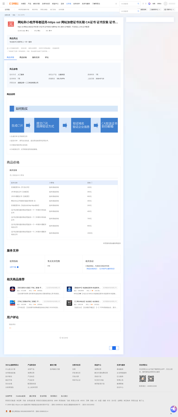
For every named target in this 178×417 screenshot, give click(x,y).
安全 (14, 15)
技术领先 (8, 376)
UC (96, 400)
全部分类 (7, 15)
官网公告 (120, 380)
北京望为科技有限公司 (53, 288)
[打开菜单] (3, 3)
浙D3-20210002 (88, 405)
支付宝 (113, 400)
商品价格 (23, 57)
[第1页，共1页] (114, 348)
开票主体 (13, 83)
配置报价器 (32, 384)
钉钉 (108, 400)
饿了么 (141, 400)
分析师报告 (9, 387)
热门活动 (53, 9)
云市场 (68, 4)
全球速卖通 (31, 400)
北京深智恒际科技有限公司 (52, 301)
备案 (154, 3)
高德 (92, 400)
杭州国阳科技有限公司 (110, 301)
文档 (74, 369)
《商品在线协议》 (91, 269)
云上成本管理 (33, 387)
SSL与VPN (21, 15)
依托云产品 (53, 74)
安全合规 (8, 384)
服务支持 (36, 57)
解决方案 (36, 4)
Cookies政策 (20, 396)
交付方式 (13, 74)
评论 (47, 57)
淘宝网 (18, 400)
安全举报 (43, 396)
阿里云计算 (75, 400)
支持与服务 (86, 4)
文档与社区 (46, 4)
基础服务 (120, 369)
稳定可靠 (8, 380)
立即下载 (14, 267)
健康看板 (120, 384)
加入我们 (64, 396)
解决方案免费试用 (101, 373)
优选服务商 (55, 48)
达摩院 (120, 400)
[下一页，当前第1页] (117, 348)
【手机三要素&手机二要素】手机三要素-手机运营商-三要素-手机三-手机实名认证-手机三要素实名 (29, 301)
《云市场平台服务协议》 (107, 269)
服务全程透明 (32, 48)
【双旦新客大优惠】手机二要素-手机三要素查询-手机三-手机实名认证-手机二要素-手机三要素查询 (30, 288)
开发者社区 (76, 373)
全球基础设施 (10, 373)
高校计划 (98, 376)
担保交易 (23, 48)
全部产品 (31, 369)
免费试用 (31, 373)
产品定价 (31, 380)
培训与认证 (76, 380)
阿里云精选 (44, 9)
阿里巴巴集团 (10, 400)
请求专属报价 (158, 90)
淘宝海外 (127, 400)
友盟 (99, 400)
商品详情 (10, 57)
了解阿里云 (96, 4)
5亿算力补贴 (99, 380)
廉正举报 (32, 396)
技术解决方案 (55, 369)
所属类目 (52, 78)
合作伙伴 (76, 4)
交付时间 (13, 78)
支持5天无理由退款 (44, 48)
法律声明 (8, 396)
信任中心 (120, 387)
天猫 (24, 400)
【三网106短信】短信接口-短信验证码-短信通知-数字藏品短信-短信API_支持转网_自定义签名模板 (87, 301)
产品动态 (31, 376)
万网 (87, 400)
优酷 (104, 400)
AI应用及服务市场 (23, 9)
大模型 (23, 4)
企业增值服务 (122, 373)
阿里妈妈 (62, 400)
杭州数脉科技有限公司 (110, 288)
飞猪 (68, 400)
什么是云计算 (10, 369)
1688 (56, 400)
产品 (29, 4)
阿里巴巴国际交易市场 (44, 400)
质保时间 (91, 74)
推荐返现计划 (99, 384)
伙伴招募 (61, 9)
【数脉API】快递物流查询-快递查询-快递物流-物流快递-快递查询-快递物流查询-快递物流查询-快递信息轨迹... (87, 288)
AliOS (82, 400)
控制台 (159, 3)
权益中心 (55, 4)
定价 (62, 4)
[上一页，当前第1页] (110, 348)
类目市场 (35, 9)
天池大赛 (75, 376)
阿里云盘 (134, 400)
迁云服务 (120, 376)
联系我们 (54, 396)
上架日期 (91, 78)
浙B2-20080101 (57, 405)
